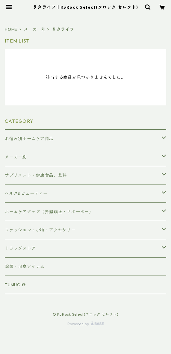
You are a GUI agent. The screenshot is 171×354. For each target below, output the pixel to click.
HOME (11, 29)
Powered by (85, 324)
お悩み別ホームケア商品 (29, 138)
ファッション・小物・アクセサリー (40, 230)
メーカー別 (35, 29)
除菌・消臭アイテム (25, 266)
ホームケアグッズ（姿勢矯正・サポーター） (49, 211)
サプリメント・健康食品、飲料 (36, 175)
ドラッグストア (20, 248)
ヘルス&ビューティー (26, 193)
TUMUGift (15, 285)
